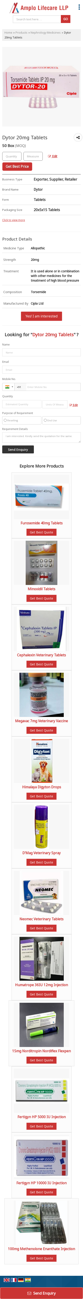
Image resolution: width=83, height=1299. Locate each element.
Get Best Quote (41, 532)
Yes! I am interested (41, 316)
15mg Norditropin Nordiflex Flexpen (41, 1051)
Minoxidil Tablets (41, 589)
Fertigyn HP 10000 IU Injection (41, 1183)
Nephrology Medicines (46, 32)
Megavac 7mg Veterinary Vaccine (41, 721)
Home (8, 32)
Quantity (7, 396)
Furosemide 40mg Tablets (42, 523)
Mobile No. (9, 379)
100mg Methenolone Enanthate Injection (41, 1249)
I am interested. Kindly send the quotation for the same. (41, 437)
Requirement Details (15, 429)
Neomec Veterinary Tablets (41, 919)
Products (21, 32)
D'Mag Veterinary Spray (41, 853)
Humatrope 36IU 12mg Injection (41, 985)
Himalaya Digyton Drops (41, 787)
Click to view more (13, 220)
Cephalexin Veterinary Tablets (41, 655)
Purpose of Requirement (17, 413)
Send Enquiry (41, 1293)
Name (6, 344)
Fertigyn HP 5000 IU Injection (41, 1117)
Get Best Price (17, 166)
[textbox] (33, 156)
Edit (52, 156)
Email (5, 362)
